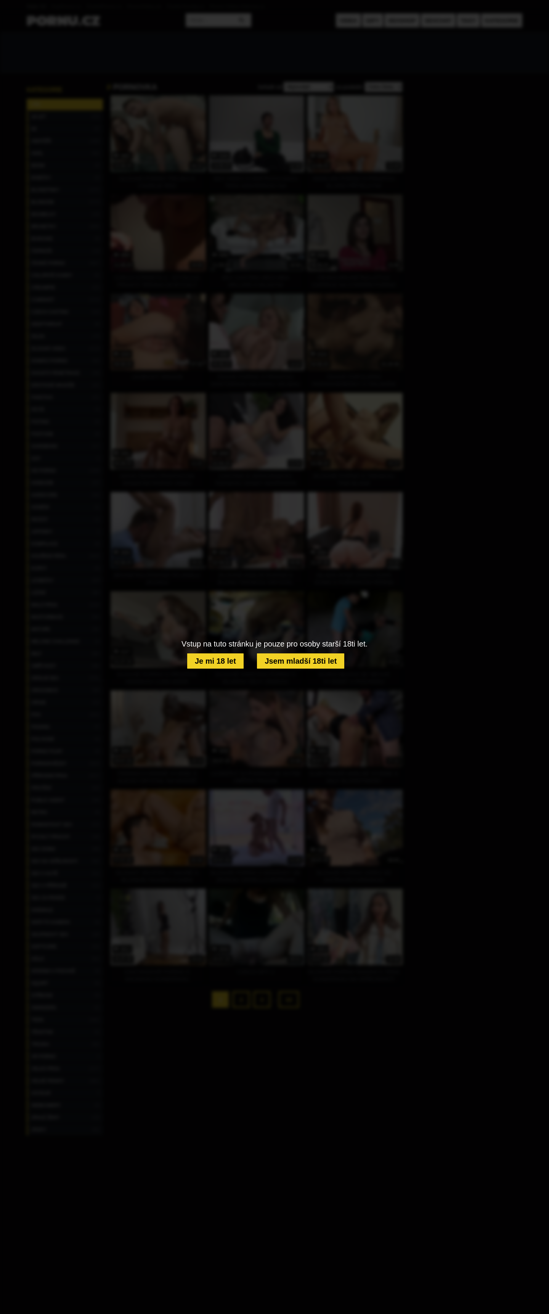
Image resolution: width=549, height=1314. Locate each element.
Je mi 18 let (215, 661)
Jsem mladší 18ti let (301, 661)
